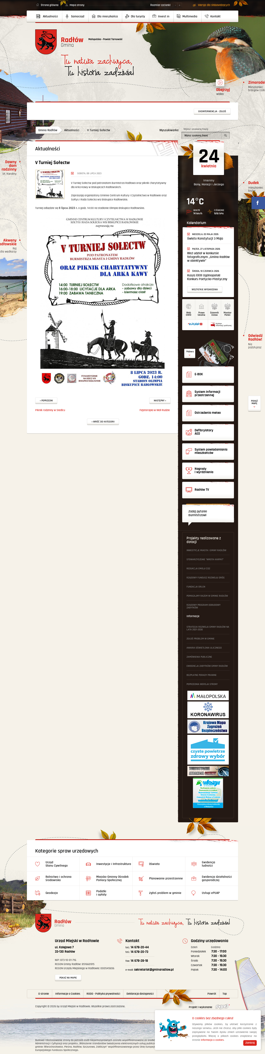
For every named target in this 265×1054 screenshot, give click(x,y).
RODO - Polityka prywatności (103, 994)
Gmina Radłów (47, 130)
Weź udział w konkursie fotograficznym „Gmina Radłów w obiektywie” (208, 257)
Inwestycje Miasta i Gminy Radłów (206, 550)
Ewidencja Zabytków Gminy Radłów (207, 666)
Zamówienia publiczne (199, 656)
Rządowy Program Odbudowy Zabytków (203, 606)
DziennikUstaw (214, 314)
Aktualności (71, 130)
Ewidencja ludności (208, 864)
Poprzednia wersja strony (202, 684)
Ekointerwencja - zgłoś (212, 111)
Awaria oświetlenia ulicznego (204, 647)
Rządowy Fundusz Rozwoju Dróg (206, 577)
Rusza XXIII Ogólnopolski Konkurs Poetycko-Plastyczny (207, 277)
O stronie (43, 994)
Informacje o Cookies (67, 994)
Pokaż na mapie (68, 977)
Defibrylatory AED (254, 404)
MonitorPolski (227, 314)
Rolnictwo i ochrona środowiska (58, 878)
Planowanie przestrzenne (166, 878)
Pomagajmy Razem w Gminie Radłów (207, 595)
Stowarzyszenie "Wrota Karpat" (205, 559)
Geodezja (52, 893)
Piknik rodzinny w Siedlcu (50, 410)
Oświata (154, 864)
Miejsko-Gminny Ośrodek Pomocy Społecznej (112, 878)
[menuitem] (48, 16)
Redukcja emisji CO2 (198, 568)
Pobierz (190, 351)
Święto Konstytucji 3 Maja (205, 238)
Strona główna (49, 5)
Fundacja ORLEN (196, 586)
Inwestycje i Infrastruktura (113, 864)
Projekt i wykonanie (209, 1007)
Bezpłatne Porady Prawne (202, 675)
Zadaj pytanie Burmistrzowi (197, 513)
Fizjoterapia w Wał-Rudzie (155, 410)
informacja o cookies (212, 1040)
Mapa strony (77, 5)
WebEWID (188, 314)
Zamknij (250, 1043)
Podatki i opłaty (101, 893)
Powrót (211, 994)
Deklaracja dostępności (140, 994)
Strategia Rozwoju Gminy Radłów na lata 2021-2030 (208, 628)
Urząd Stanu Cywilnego (57, 864)
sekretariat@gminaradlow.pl (149, 970)
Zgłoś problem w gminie (200, 638)
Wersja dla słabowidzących (214, 5)
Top (225, 994)
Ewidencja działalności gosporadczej (217, 878)
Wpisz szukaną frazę (195, 129)
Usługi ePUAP (211, 893)
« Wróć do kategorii (103, 421)
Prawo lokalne (201, 314)
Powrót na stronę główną (59, 41)
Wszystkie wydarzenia (205, 289)
